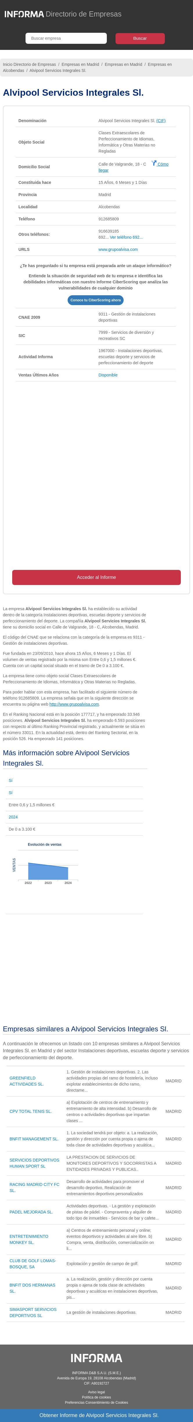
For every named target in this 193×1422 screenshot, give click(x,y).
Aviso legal (96, 1392)
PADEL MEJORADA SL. (31, 1212)
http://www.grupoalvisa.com (74, 704)
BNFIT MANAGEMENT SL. (34, 1139)
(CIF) (161, 120)
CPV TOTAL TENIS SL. (31, 1111)
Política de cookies (96, 1397)
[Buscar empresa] (66, 38)
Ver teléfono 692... (126, 237)
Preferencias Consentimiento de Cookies (96, 1403)
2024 (13, 817)
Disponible (108, 375)
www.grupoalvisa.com (118, 249)
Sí (10, 780)
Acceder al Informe (96, 577)
